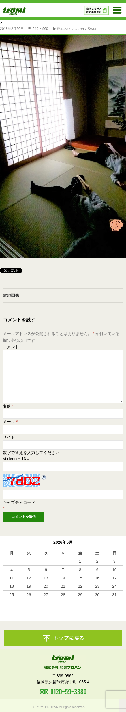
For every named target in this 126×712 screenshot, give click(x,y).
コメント (11, 346)
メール (10, 421)
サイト (9, 437)
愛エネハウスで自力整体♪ (76, 29)
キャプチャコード (19, 502)
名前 (8, 406)
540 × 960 (40, 29)
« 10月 (9, 601)
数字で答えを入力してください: (32, 452)
